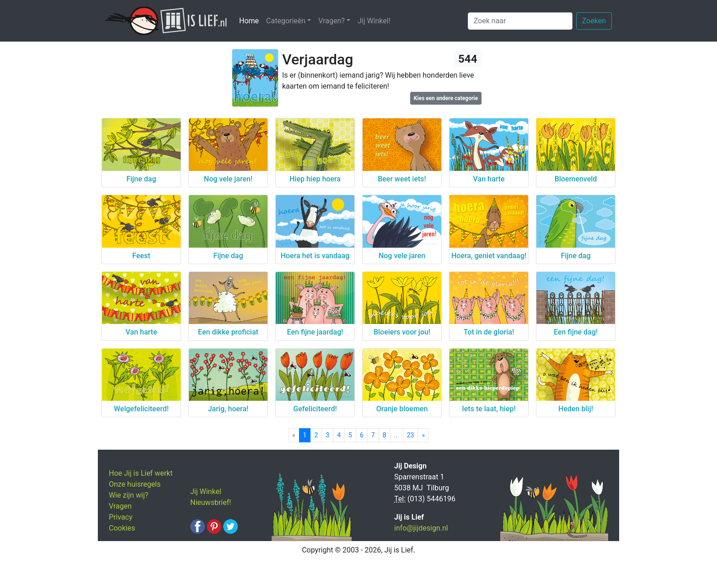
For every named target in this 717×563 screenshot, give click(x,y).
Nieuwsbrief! (210, 502)
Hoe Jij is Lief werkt (140, 473)
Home (250, 20)
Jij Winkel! (374, 20)
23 (410, 435)
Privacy (121, 517)
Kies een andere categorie (446, 98)
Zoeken (594, 20)
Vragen (120, 506)
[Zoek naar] (520, 21)
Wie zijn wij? (128, 495)
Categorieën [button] (285, 20)
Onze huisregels (135, 484)
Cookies (122, 528)
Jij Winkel (205, 491)
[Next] (423, 435)
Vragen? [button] (331, 20)
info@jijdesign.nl (421, 528)
